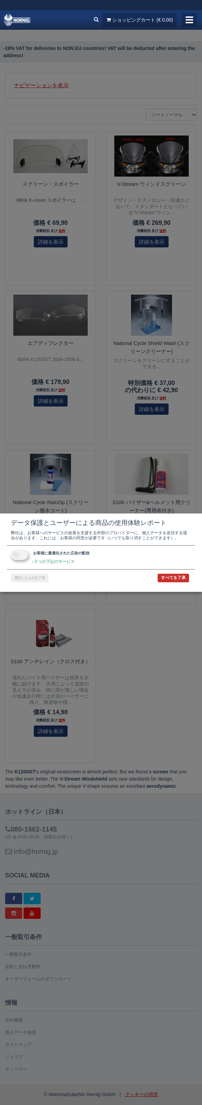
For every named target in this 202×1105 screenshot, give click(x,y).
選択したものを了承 (29, 578)
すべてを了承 (173, 577)
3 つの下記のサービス (53, 561)
